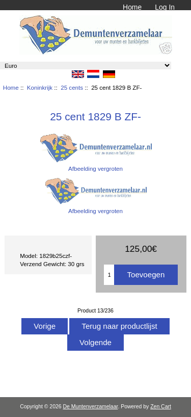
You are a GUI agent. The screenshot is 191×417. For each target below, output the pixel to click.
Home (132, 7)
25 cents (72, 87)
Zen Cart (160, 406)
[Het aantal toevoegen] (109, 275)
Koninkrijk (39, 87)
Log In (165, 7)
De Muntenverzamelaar (90, 406)
